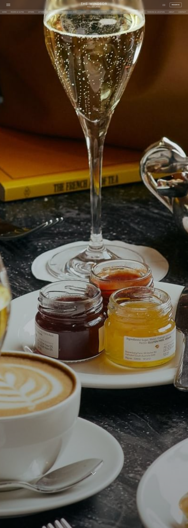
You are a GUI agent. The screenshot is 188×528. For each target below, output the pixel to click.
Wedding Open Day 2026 (66, 12)
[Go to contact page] (164, 5)
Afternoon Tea (45, 12)
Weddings (115, 12)
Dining (83, 12)
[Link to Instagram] (180, 513)
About (171, 12)
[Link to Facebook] (180, 506)
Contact (182, 12)
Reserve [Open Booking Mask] (176, 5)
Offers (31, 12)
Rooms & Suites (17, 12)
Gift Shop (139, 12)
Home (4, 12)
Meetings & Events (99, 12)
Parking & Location (156, 12)
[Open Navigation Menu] (8, 5)
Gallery (127, 12)
